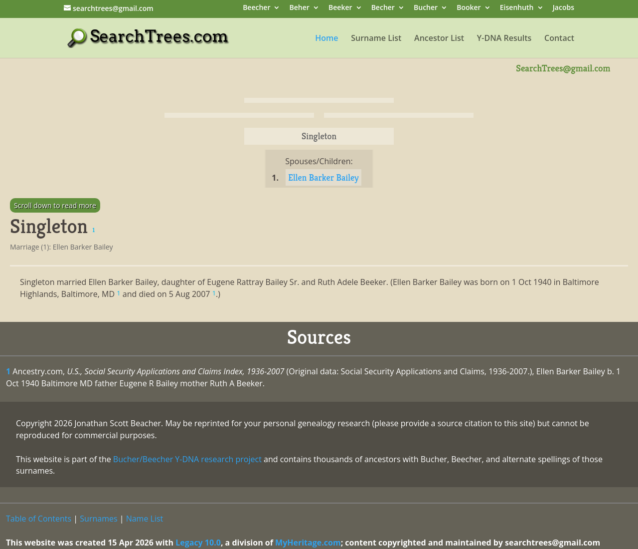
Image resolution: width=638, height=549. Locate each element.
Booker (468, 8)
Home (326, 38)
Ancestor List (439, 38)
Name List (144, 518)
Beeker (340, 8)
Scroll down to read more (55, 205)
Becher (383, 8)
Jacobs (563, 8)
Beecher (256, 8)
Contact (559, 38)
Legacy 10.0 (198, 542)
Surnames (98, 518)
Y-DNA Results (504, 38)
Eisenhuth (517, 8)
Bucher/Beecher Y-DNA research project (187, 459)
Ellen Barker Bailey (323, 177)
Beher (300, 8)
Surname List (376, 38)
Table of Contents (38, 518)
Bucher (426, 8)
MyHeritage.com (308, 542)
